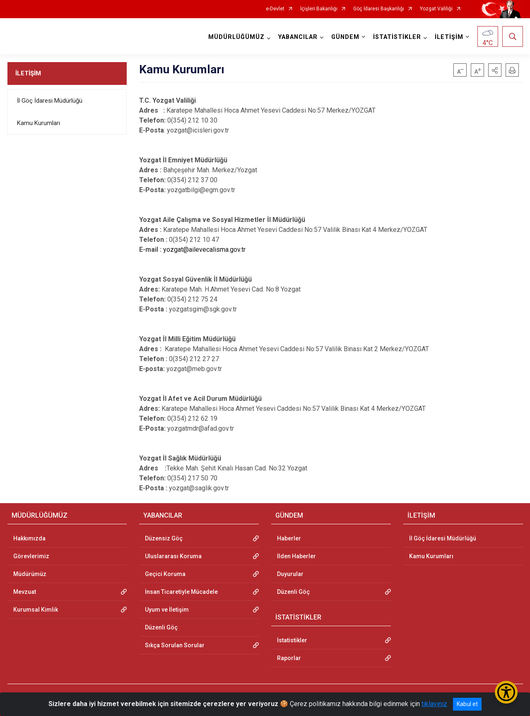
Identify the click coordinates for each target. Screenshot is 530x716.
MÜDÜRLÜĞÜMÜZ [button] (236, 37)
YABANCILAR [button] (298, 37)
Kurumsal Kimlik (35, 609)
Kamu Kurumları (38, 123)
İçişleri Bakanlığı (318, 9)
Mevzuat (24, 591)
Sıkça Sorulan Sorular (175, 645)
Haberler (289, 538)
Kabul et (467, 704)
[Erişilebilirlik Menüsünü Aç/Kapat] (506, 692)
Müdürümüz (29, 574)
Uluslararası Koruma (173, 556)
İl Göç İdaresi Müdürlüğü (49, 100)
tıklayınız (434, 704)
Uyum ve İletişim (167, 609)
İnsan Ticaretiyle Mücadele (181, 591)
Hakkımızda (29, 538)
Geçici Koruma (165, 574)
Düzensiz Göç (164, 538)
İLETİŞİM (28, 73)
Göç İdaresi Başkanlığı (378, 9)
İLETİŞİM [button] (449, 37)
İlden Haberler (296, 556)
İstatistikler (292, 640)
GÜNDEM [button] (345, 37)
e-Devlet (275, 9)
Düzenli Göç (161, 627)
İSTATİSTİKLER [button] (397, 37)
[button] (494, 70)
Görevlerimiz (31, 556)
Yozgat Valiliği (436, 9)
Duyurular (290, 574)
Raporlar (289, 658)
